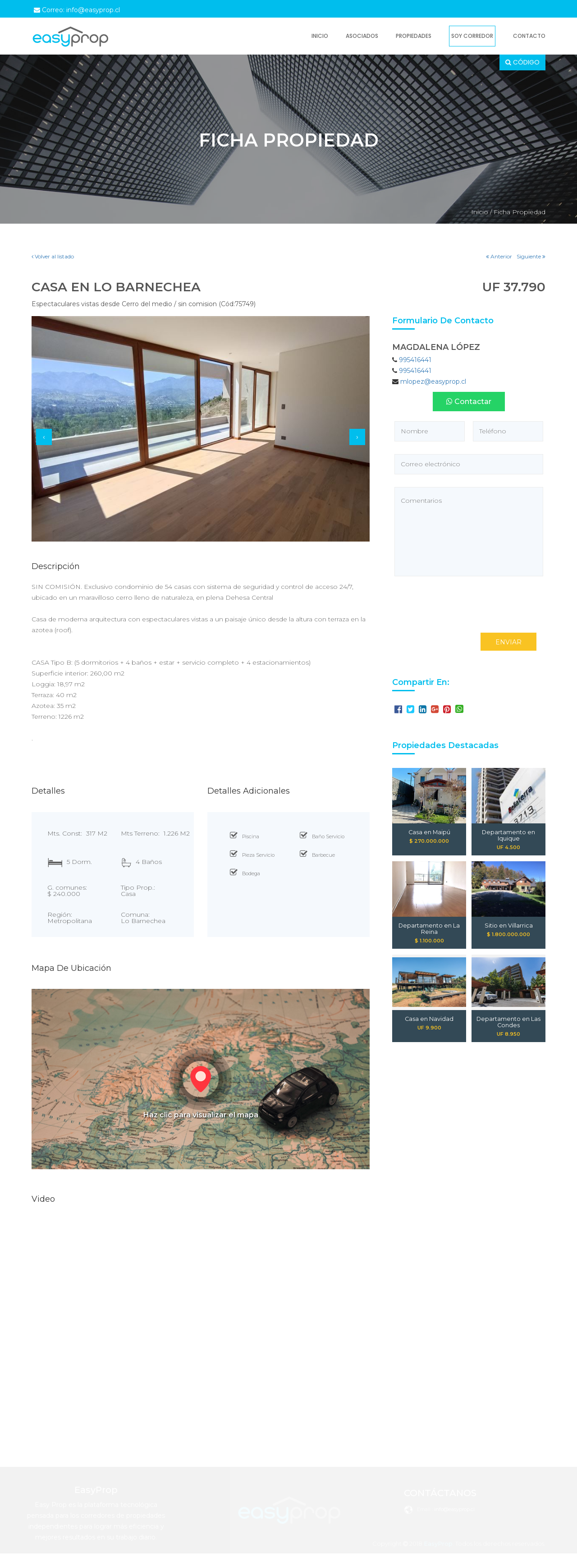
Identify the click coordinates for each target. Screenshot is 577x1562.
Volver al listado (53, 256)
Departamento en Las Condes (508, 1022)
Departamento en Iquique (508, 832)
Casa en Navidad (429, 1019)
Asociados (362, 36)
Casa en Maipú (429, 832)
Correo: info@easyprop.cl (77, 10)
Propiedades (413, 36)
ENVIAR (508, 642)
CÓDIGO (522, 62)
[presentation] (44, 437)
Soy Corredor (472, 36)
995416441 (415, 360)
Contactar (468, 401)
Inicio (319, 36)
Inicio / (481, 212)
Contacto (529, 36)
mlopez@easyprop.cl (433, 381)
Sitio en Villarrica (509, 926)
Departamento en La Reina (429, 926)
